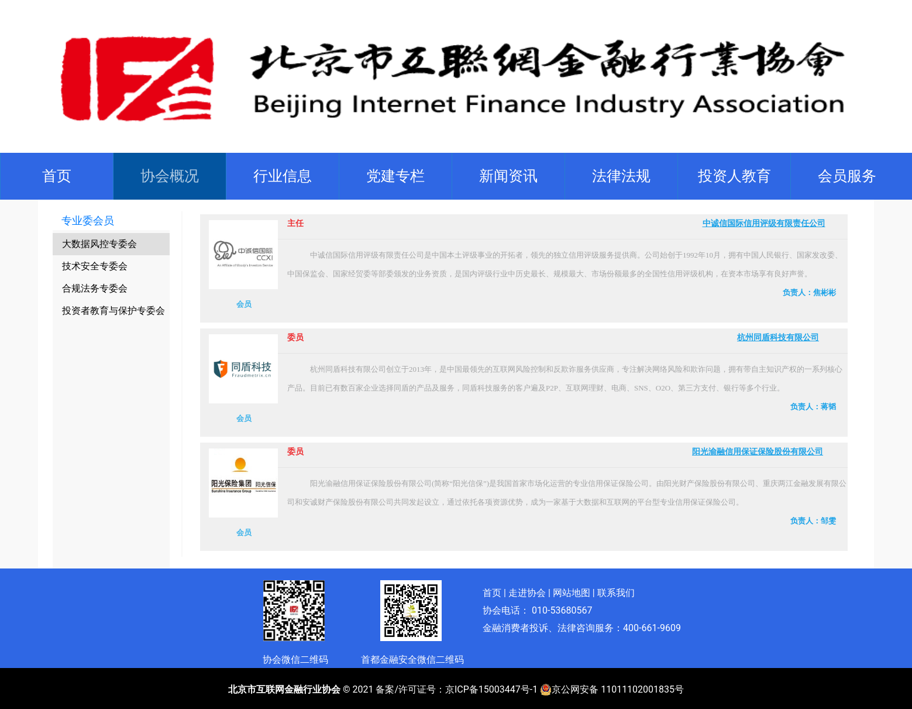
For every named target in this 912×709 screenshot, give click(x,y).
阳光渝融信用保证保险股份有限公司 (757, 451)
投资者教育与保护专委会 (113, 310)
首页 (59, 174)
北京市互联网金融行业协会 (284, 689)
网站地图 (571, 592)
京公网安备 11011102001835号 (612, 690)
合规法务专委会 (95, 288)
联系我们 (616, 592)
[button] (170, 176)
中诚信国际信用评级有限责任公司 (764, 223)
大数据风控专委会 (99, 243)
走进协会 (527, 592)
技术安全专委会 (95, 266)
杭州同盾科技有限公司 (778, 337)
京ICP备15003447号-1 (491, 689)
